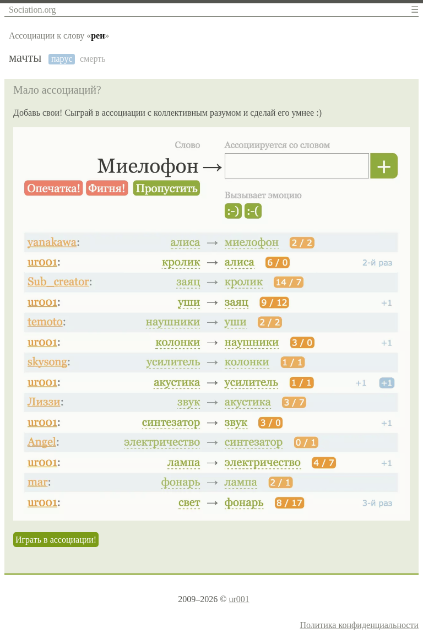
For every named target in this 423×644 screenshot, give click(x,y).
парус (62, 58)
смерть (92, 58)
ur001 (239, 599)
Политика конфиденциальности (359, 625)
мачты (25, 57)
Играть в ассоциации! (55, 539)
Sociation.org (32, 9)
